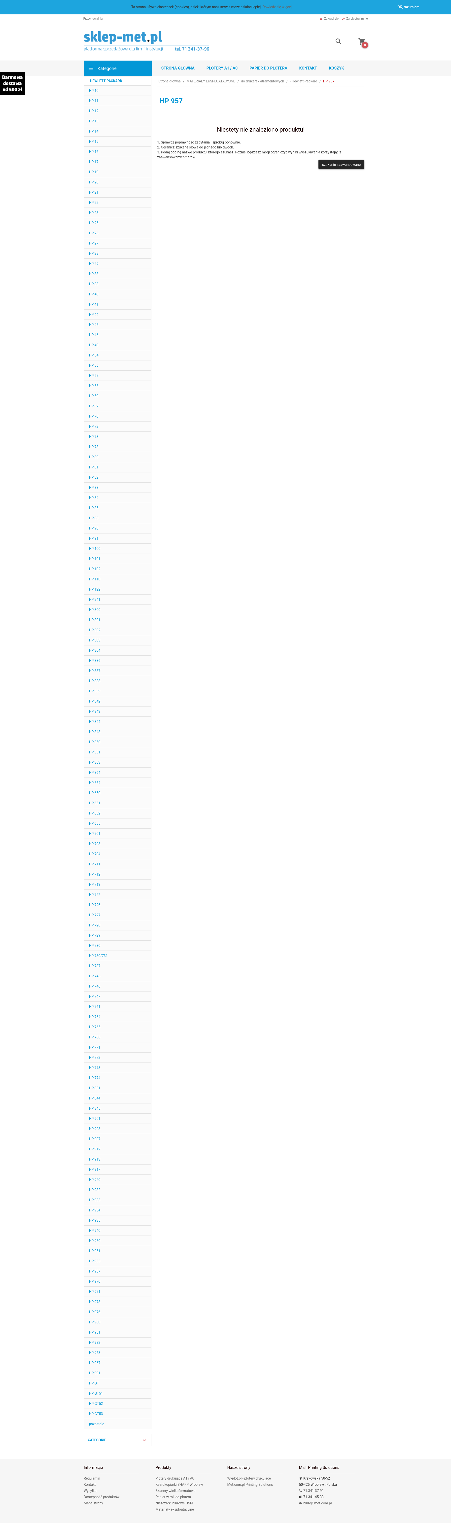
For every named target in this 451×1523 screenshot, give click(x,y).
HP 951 (95, 1251)
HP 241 (95, 600)
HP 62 (94, 406)
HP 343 (95, 711)
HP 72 (94, 426)
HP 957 (95, 1271)
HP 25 (94, 223)
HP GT (94, 1383)
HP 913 (95, 1159)
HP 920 (95, 1180)
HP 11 (94, 101)
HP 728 (95, 925)
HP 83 (94, 488)
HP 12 (94, 111)
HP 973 (95, 1302)
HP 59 (94, 396)
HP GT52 (96, 1404)
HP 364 (95, 773)
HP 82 (94, 477)
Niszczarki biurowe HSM (174, 1503)
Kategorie (102, 68)
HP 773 (95, 1068)
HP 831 (95, 1088)
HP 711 (95, 864)
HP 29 (94, 264)
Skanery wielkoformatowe (175, 1491)
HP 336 (95, 661)
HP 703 (95, 844)
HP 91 (94, 538)
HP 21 (94, 192)
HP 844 (95, 1098)
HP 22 (94, 203)
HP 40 (94, 294)
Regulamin (92, 1478)
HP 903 (95, 1129)
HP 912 (95, 1149)
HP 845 (95, 1108)
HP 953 (95, 1261)
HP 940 (95, 1231)
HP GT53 (96, 1414)
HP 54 (94, 355)
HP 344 (95, 722)
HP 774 (95, 1078)
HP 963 (95, 1353)
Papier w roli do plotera (173, 1497)
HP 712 (95, 874)
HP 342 (95, 701)
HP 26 (94, 233)
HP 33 (94, 274)
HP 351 (95, 752)
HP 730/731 (98, 956)
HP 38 (94, 284)
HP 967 (95, 1363)
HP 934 (95, 1210)
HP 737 (95, 966)
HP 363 (95, 762)
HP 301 (95, 620)
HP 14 (94, 131)
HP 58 (94, 386)
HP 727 (95, 915)
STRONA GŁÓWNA (178, 68)
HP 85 (94, 508)
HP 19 (94, 172)
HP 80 (94, 457)
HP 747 (95, 996)
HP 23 (94, 213)
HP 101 (95, 559)
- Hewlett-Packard (105, 81)
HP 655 (95, 823)
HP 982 (95, 1343)
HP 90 (94, 528)
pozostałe (96, 1424)
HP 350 (95, 742)
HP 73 (94, 437)
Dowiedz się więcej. (277, 7)
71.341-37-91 (311, 1491)
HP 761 (95, 1007)
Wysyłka (90, 1491)
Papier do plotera (268, 68)
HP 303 (95, 640)
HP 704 (95, 854)
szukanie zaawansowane (341, 165)
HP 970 (95, 1281)
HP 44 (94, 315)
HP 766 (95, 1037)
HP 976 (95, 1312)
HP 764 (95, 1017)
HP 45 (94, 325)
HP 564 (95, 783)
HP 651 (95, 803)
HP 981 (95, 1332)
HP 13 (94, 121)
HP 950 (95, 1241)
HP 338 (95, 681)
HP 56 (94, 365)
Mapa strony (93, 1503)
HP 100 (95, 549)
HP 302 (95, 630)
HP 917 (95, 1169)
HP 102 (95, 569)
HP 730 (95, 946)
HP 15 (94, 141)
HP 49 (94, 345)
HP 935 (95, 1220)
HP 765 (95, 1027)
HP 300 (95, 610)
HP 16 (94, 152)
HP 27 (94, 243)
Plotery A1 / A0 (222, 68)
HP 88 (94, 518)
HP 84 (94, 498)
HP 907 (95, 1139)
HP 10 (94, 91)
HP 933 (95, 1200)
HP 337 (95, 671)
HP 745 (95, 976)
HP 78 (94, 447)
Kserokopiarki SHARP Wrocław (179, 1485)
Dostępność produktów (102, 1497)
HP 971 (95, 1292)
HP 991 (95, 1373)
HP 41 (94, 304)
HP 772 (95, 1058)
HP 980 (95, 1322)
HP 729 (95, 935)
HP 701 (95, 834)
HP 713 (95, 884)
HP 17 (94, 162)
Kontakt (308, 68)
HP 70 (94, 416)
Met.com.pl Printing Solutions (250, 1485)
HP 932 (95, 1190)
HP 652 (95, 813)
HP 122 (95, 589)
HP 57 (94, 376)
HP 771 (95, 1047)
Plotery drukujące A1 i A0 (174, 1478)
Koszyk (336, 68)
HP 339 (95, 691)
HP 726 (95, 905)
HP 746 (95, 986)
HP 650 (95, 793)
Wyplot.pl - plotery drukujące (249, 1478)
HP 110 (95, 579)
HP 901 (95, 1119)
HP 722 (95, 895)
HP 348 (95, 732)
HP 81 (94, 467)
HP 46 (94, 335)
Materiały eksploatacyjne (174, 1509)
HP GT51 (96, 1393)
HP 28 (94, 253)
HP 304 (95, 650)
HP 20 (94, 182)
